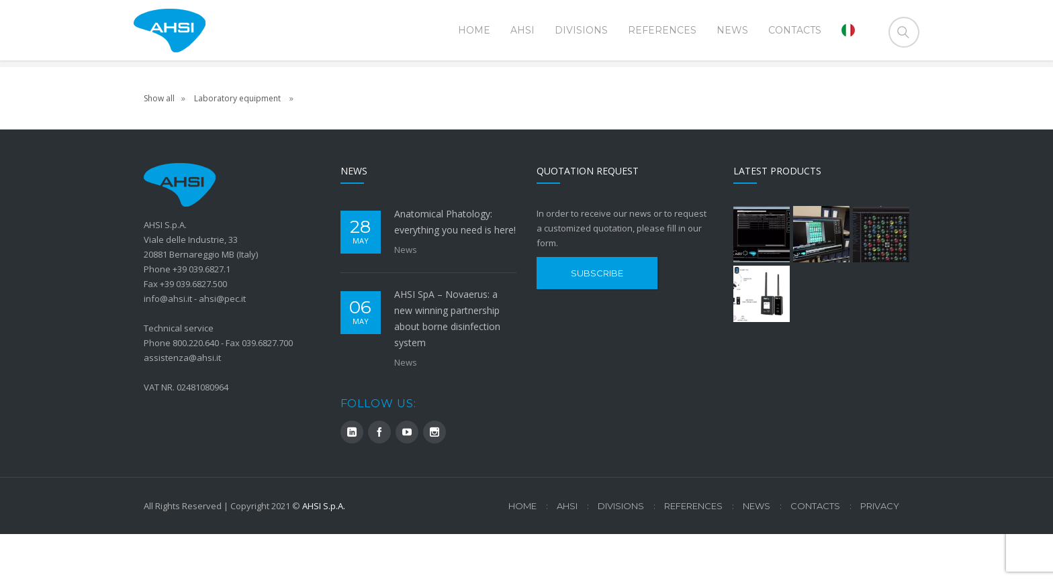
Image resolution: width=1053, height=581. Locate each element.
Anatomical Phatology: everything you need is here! (455, 268)
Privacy (879, 552)
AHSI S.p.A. (323, 553)
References (693, 552)
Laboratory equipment (238, 145)
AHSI (567, 552)
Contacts (815, 552)
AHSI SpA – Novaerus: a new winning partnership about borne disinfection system (447, 365)
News (405, 296)
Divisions (621, 552)
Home (895, 87)
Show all (159, 145)
